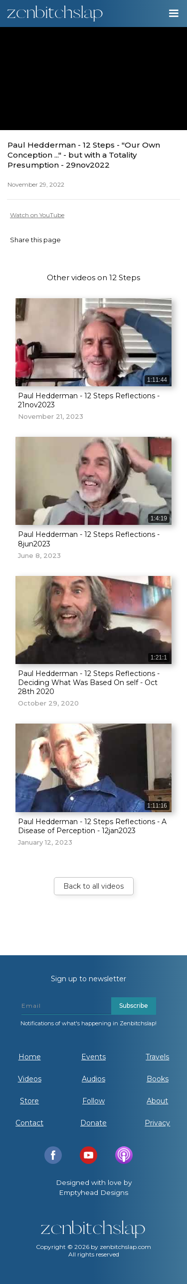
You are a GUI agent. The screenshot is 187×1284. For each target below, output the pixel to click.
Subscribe (133, 1005)
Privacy (157, 1122)
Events (93, 1056)
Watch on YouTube (37, 215)
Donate (93, 1122)
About (157, 1100)
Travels (157, 1056)
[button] (173, 14)
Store (29, 1100)
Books (158, 1078)
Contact (29, 1122)
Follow (93, 1100)
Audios (93, 1078)
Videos (29, 1078)
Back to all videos (93, 886)
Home (29, 1056)
